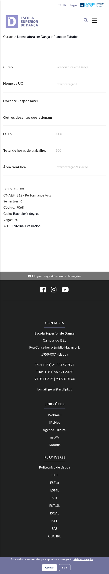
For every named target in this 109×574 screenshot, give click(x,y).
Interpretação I (66, 84)
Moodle (54, 445)
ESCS (54, 475)
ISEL (54, 521)
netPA (54, 437)
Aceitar (49, 568)
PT (59, 5)
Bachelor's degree (26, 213)
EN (64, 5)
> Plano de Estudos (64, 36)
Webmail (54, 415)
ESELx (54, 482)
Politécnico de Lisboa (54, 467)
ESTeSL (54, 505)
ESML (54, 490)
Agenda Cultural (54, 430)
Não (64, 568)
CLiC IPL (54, 536)
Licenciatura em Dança (33, 36)
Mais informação (83, 559)
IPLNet (54, 422)
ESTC (54, 498)
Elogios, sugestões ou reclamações (56, 276)
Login (73, 5)
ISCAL (54, 513)
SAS (54, 528)
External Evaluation (26, 226)
